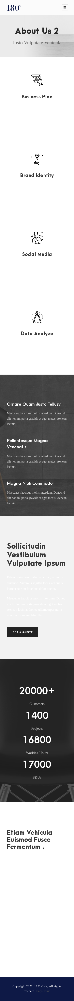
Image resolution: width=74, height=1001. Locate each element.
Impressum (43, 991)
